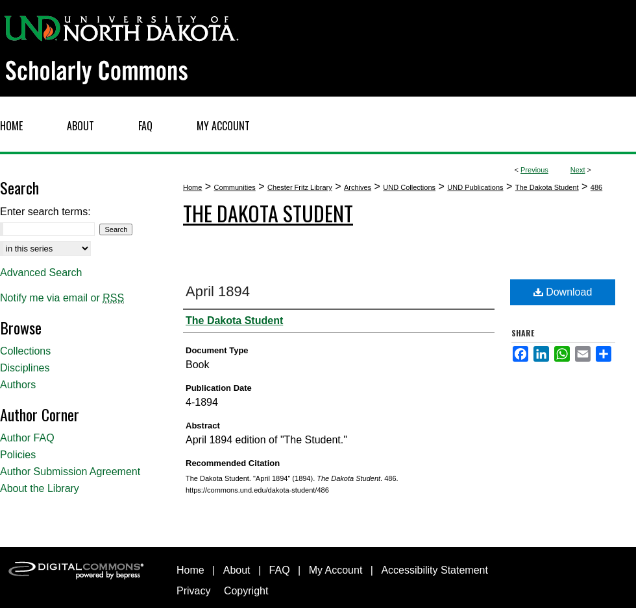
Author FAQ (27, 437)
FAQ (279, 570)
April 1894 (218, 291)
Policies (18, 454)
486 (596, 187)
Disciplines (24, 367)
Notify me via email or (62, 298)
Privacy (193, 590)
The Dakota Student (547, 187)
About (237, 570)
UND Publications (475, 187)
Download (563, 292)
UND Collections (409, 187)
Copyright (246, 590)
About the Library (39, 488)
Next (577, 170)
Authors (18, 384)
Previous (534, 170)
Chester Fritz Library (299, 187)
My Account (336, 570)
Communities (235, 187)
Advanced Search (41, 272)
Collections (25, 351)
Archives (357, 187)
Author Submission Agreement (70, 471)
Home (192, 187)
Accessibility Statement (434, 570)
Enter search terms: (45, 211)
